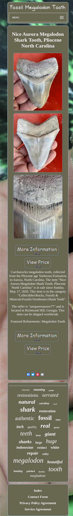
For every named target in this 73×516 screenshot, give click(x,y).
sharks (25, 441)
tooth (55, 469)
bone (38, 435)
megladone (38, 476)
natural (26, 402)
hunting (18, 471)
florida (42, 471)
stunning (39, 389)
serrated (50, 395)
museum (26, 390)
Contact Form (38, 497)
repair (32, 453)
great (56, 427)
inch (20, 427)
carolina (44, 403)
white (55, 447)
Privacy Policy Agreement (38, 503)
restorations (27, 395)
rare (58, 419)
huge (51, 441)
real (45, 425)
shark (27, 409)
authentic (24, 418)
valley (45, 454)
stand (55, 404)
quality (32, 427)
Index (38, 490)
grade (51, 390)
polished (30, 471)
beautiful (54, 462)
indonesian (24, 447)
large (38, 442)
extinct (42, 447)
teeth (26, 433)
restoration (47, 411)
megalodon (28, 460)
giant (50, 434)
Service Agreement (38, 509)
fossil (45, 417)
